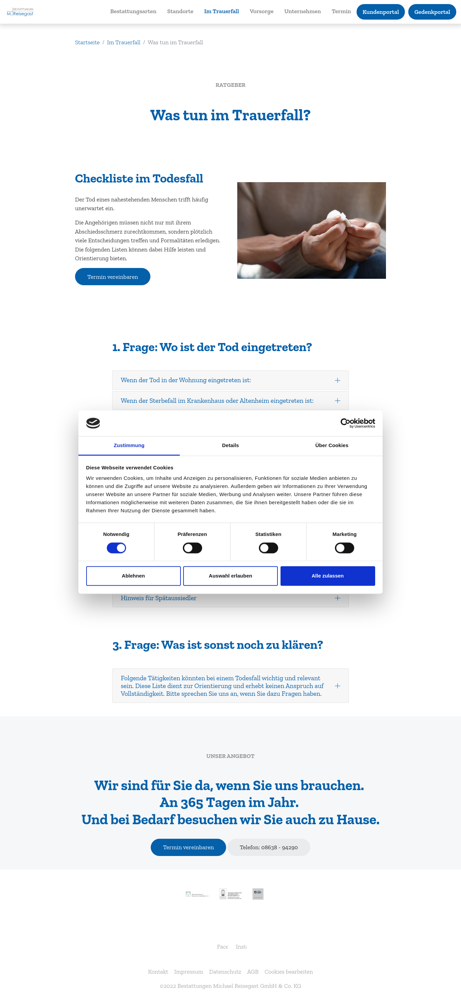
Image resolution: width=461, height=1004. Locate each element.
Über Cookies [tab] (331, 445)
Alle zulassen (328, 576)
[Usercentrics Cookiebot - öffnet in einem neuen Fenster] (345, 423)
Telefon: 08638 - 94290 (269, 847)
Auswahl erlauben (230, 576)
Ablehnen (133, 576)
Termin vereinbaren (112, 276)
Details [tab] (230, 445)
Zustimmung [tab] (129, 445)
